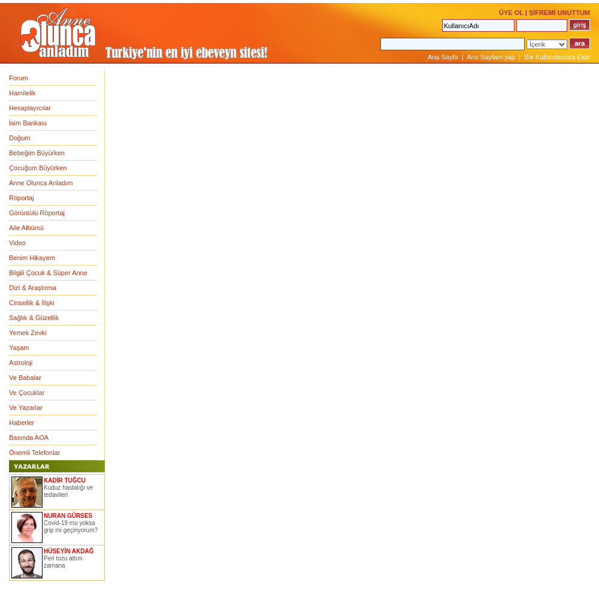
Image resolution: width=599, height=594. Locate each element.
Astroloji (20, 362)
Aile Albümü (26, 227)
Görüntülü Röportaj (37, 212)
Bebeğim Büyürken (37, 152)
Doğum (19, 137)
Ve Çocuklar (26, 392)
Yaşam (19, 347)
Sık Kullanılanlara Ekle (557, 57)
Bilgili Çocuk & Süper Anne (48, 272)
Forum (18, 78)
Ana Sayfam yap (491, 57)
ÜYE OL (511, 12)
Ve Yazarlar (26, 407)
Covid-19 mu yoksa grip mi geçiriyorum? (71, 526)
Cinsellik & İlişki (32, 302)
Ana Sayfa (443, 57)
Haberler (21, 422)
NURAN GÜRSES (68, 515)
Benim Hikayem (32, 257)
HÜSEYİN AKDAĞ (69, 551)
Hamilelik (22, 93)
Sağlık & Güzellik (34, 317)
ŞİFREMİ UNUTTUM (559, 12)
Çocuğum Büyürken (38, 167)
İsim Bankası (28, 122)
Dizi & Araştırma (32, 287)
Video (17, 242)
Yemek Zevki (28, 332)
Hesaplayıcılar (30, 107)
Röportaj (21, 197)
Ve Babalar (25, 377)
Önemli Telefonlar (34, 452)
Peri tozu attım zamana (63, 562)
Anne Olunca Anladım (40, 182)
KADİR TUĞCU (65, 480)
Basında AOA (29, 437)
